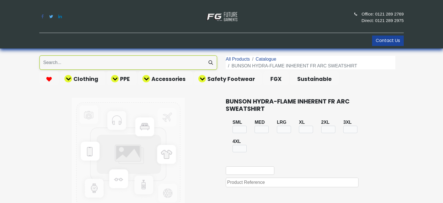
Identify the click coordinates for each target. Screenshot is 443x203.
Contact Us (388, 40)
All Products (238, 59)
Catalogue (266, 59)
